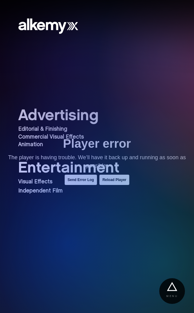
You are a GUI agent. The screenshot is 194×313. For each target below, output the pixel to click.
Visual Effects (35, 182)
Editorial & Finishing (42, 129)
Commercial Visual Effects (51, 137)
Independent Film (40, 191)
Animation (30, 144)
